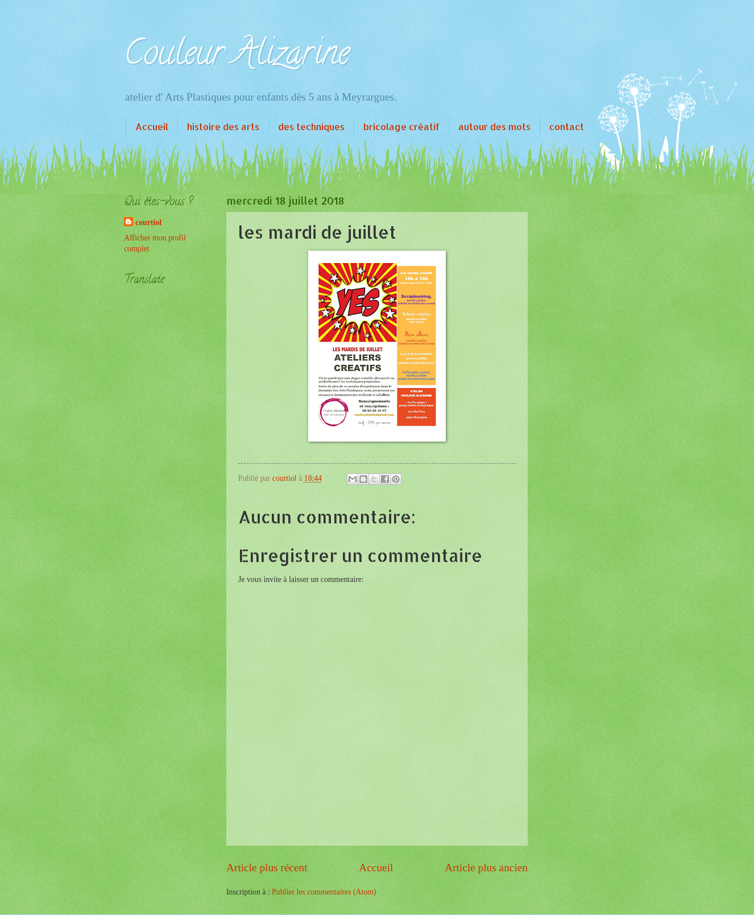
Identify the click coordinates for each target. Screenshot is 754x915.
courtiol (148, 222)
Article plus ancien (486, 868)
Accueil (151, 126)
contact (566, 126)
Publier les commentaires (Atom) (324, 892)
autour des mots (494, 126)
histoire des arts (223, 126)
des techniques (311, 126)
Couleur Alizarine (237, 56)
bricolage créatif (401, 126)
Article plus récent (267, 868)
